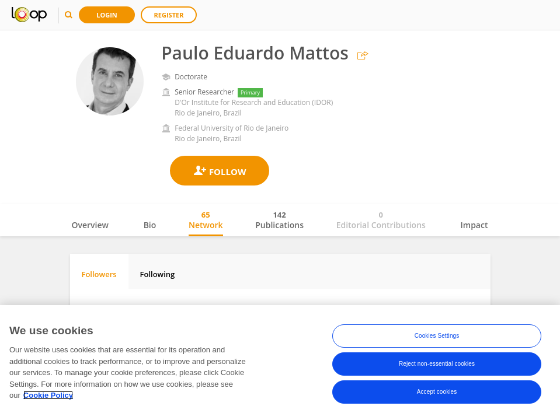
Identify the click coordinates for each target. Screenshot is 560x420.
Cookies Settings (437, 335)
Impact (474, 224)
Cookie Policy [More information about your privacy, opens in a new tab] (48, 395)
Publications (279, 219)
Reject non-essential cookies (437, 363)
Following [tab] (157, 274)
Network (206, 219)
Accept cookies (437, 391)
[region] (280, 362)
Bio (150, 224)
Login (106, 14)
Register (169, 14)
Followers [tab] (99, 274)
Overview (90, 224)
